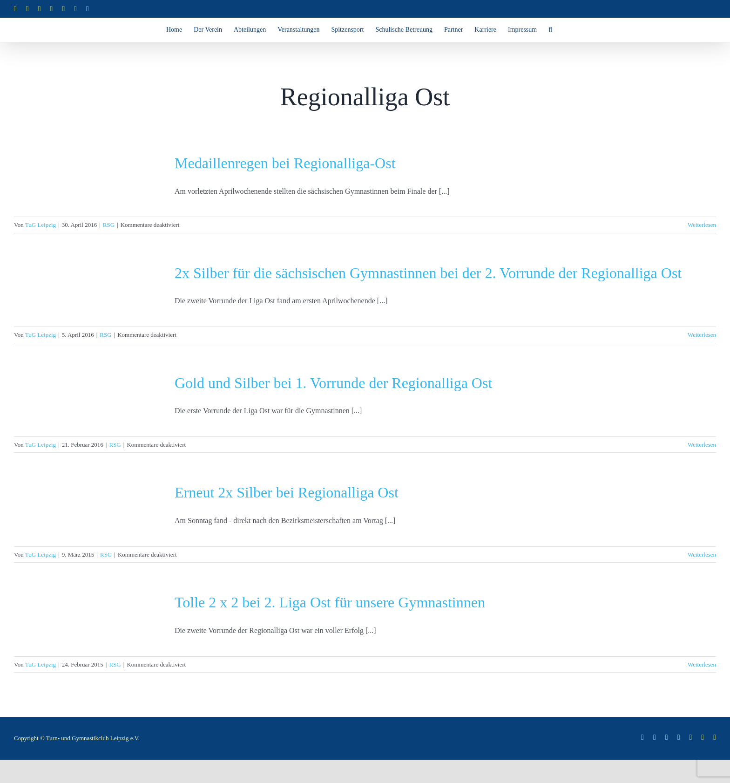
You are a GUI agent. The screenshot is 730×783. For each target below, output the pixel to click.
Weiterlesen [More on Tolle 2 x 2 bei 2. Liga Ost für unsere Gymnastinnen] (702, 664)
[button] (550, 29)
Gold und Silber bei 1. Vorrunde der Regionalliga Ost (333, 382)
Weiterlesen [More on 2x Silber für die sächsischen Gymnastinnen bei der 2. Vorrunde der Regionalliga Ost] (702, 334)
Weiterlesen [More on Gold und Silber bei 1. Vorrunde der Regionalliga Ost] (702, 444)
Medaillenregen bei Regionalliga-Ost (285, 163)
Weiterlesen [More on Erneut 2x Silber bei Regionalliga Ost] (702, 554)
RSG (109, 224)
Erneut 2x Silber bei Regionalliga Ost (287, 492)
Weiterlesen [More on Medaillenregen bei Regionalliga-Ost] (702, 224)
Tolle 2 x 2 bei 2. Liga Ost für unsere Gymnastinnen (330, 602)
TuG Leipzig (40, 224)
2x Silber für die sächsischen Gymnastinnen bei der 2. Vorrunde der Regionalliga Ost (428, 273)
